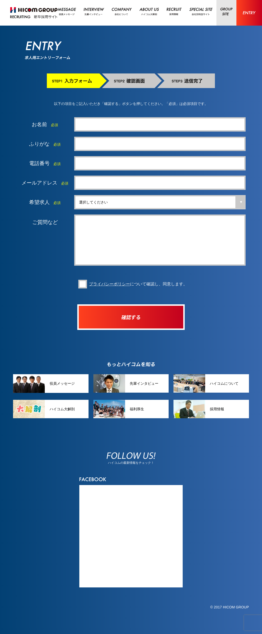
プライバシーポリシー (109, 291)
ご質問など (45, 222)
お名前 (39, 124)
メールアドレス (39, 183)
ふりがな (39, 144)
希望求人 (39, 202)
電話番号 (39, 163)
